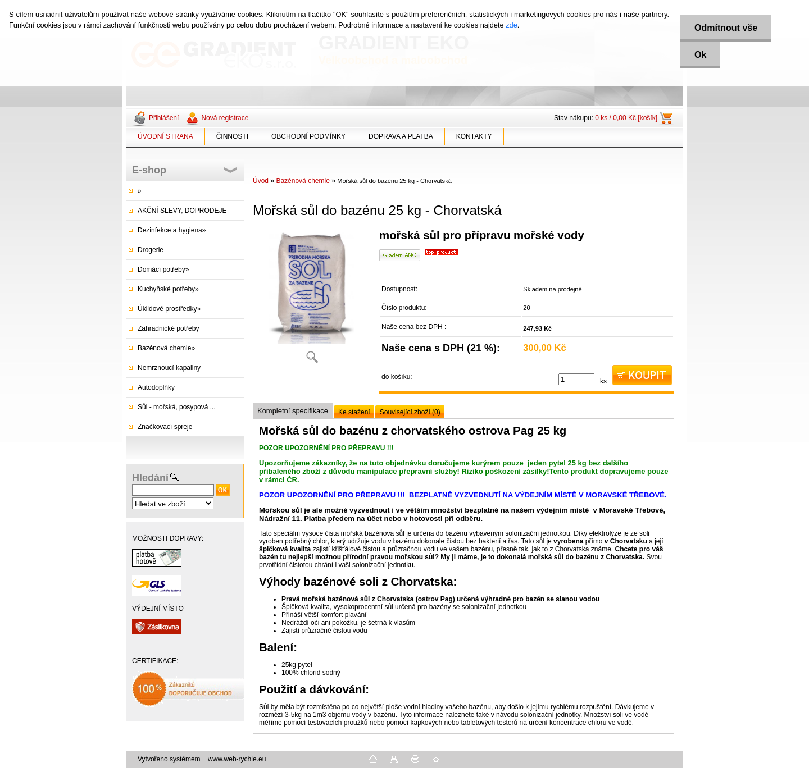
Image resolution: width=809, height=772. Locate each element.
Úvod (261, 181)
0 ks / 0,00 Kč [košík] (626, 118)
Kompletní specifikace (292, 410)
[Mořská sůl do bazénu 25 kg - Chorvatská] (311, 300)
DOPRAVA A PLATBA (401, 136)
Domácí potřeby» (163, 269)
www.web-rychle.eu (237, 759)
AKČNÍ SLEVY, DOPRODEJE (182, 210)
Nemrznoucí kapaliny (169, 368)
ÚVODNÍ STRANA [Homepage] (165, 136)
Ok (700, 55)
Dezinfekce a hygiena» (172, 230)
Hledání (150, 477)
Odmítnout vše (725, 28)
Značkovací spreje (165, 427)
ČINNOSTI (232, 136)
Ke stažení (354, 412)
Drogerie (150, 250)
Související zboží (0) (410, 412)
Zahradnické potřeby (168, 328)
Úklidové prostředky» (169, 309)
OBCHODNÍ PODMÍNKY (308, 136)
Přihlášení (164, 118)
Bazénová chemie (302, 181)
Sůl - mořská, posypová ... (177, 407)
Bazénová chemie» (166, 348)
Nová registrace (224, 118)
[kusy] (576, 379)
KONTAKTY (474, 136)
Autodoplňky (156, 387)
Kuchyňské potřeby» (168, 289)
